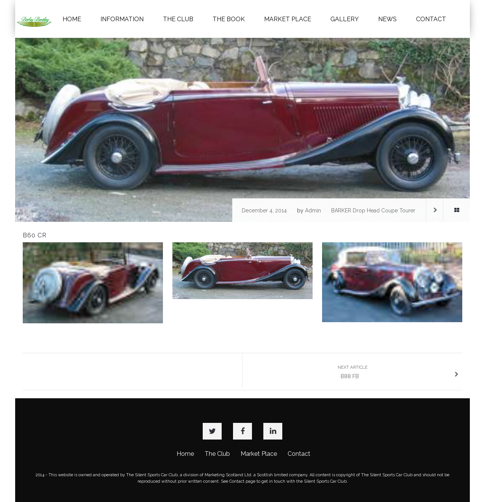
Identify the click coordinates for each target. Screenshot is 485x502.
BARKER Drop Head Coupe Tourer (373, 210)
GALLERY (344, 19)
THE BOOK (229, 19)
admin (313, 210)
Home (185, 453)
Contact (299, 453)
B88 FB (398, 372)
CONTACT (431, 19)
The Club (217, 453)
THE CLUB (178, 19)
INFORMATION (122, 19)
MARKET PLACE (287, 19)
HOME (72, 19)
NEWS (387, 19)
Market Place (259, 453)
